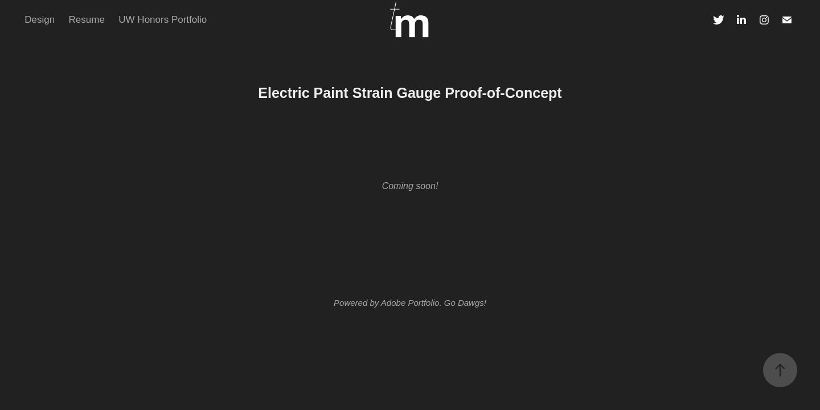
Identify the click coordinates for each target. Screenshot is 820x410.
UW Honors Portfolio (162, 19)
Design (39, 19)
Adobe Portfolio (410, 303)
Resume (87, 19)
